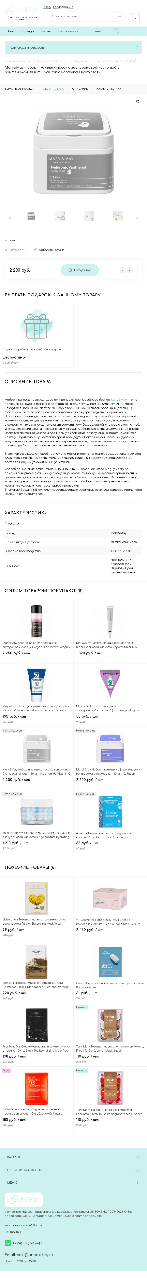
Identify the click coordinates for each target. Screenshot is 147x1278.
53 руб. (110, 716)
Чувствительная (125, 568)
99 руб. (37, 929)
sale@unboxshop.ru (36, 1251)
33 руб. (110, 843)
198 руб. (37, 1056)
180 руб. (37, 1119)
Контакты (13, 1228)
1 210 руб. (37, 843)
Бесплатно (37, 361)
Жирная (129, 564)
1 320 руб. (110, 653)
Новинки (46, 31)
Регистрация (63, 7)
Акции (12, 31)
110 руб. (110, 1056)
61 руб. (110, 993)
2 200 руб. (37, 779)
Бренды (28, 31)
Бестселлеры (68, 31)
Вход (47, 7)
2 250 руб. (37, 653)
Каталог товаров (73, 47)
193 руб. (37, 716)
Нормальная (110, 560)
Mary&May (119, 400)
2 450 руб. (110, 929)
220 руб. (37, 993)
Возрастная (110, 564)
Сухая (105, 568)
